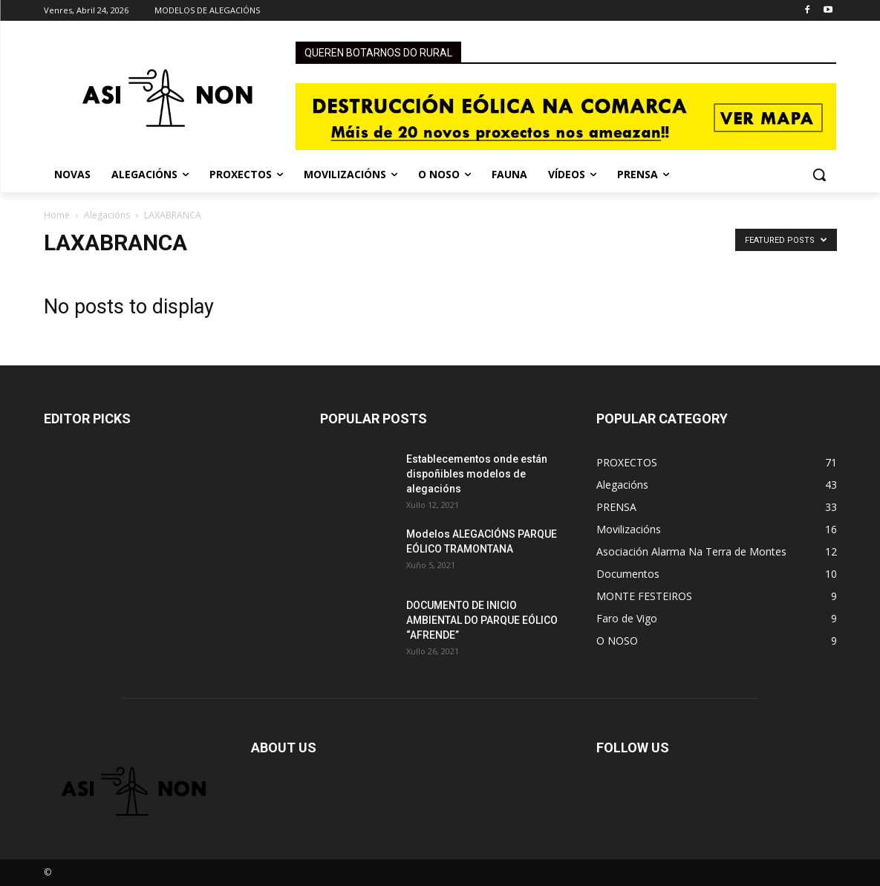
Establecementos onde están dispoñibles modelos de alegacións (476, 474)
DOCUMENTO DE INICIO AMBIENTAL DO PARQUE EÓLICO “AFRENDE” (482, 620)
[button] (819, 174)
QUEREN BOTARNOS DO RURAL (378, 53)
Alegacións (107, 215)
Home (57, 215)
